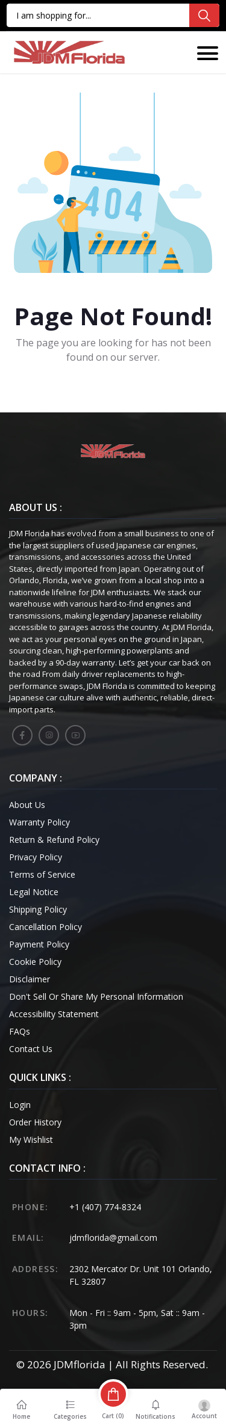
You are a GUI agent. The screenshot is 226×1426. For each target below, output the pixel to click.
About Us (27, 804)
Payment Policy (39, 944)
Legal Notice (33, 892)
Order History (35, 1122)
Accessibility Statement (54, 1014)
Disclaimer (29, 979)
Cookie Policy (35, 961)
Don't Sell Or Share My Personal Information (96, 996)
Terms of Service (42, 874)
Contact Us (30, 1048)
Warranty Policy (39, 822)
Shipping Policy (38, 909)
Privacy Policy (35, 857)
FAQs (19, 1031)
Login (20, 1104)
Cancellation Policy (45, 926)
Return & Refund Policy (54, 839)
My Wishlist (31, 1139)
